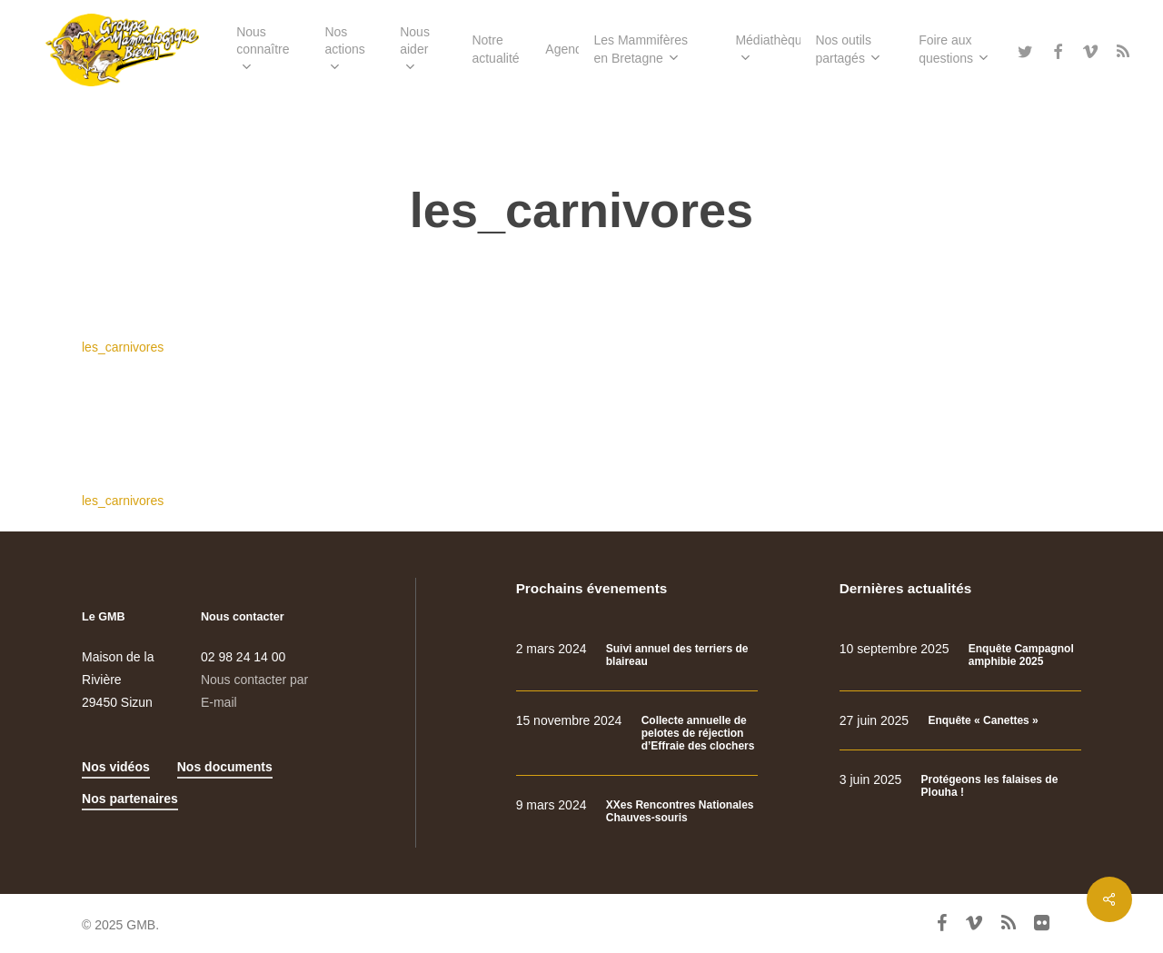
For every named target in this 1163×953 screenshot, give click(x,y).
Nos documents (225, 766)
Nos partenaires (130, 798)
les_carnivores (123, 347)
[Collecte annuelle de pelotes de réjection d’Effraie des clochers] (637, 733)
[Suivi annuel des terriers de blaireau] (637, 655)
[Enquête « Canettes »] (960, 720)
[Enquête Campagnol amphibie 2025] (960, 655)
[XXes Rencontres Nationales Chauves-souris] (637, 812)
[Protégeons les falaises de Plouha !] (960, 786)
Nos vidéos (116, 766)
